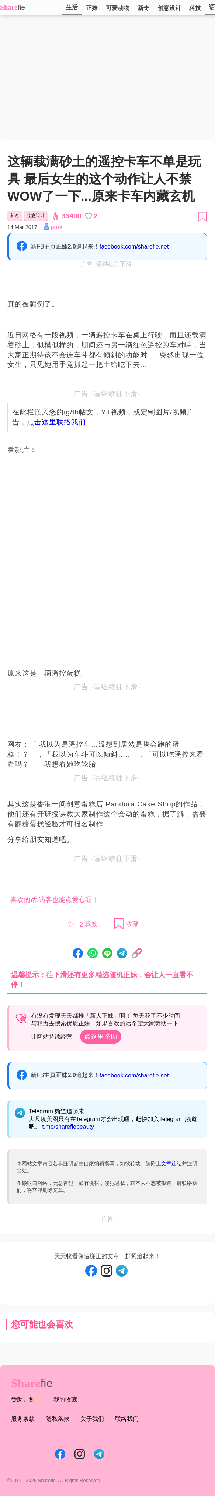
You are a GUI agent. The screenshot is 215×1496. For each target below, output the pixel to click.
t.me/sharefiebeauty (68, 1127)
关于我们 (92, 1419)
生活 (72, 7)
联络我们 (127, 1419)
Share (9, 7)
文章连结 (171, 1163)
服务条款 (23, 1419)
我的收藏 (65, 1399)
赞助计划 (26, 1400)
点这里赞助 (100, 1036)
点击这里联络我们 (56, 422)
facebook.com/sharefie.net (134, 246)
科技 (195, 8)
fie (21, 7)
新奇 (143, 8)
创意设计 (169, 8)
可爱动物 (117, 8)
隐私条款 (57, 1419)
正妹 (92, 8)
